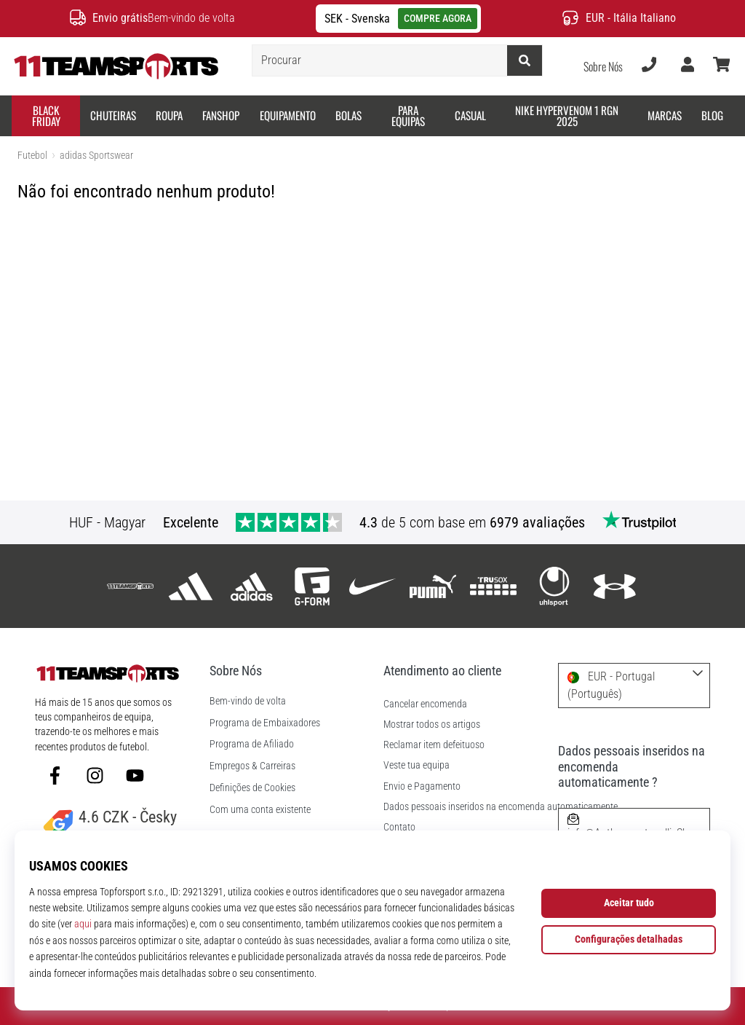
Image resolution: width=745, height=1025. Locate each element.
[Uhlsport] (554, 586)
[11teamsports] (130, 586)
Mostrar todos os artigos (431, 724)
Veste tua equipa (416, 765)
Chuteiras (113, 115)
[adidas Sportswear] (251, 586)
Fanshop (220, 115)
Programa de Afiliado (252, 744)
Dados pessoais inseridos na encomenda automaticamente (500, 807)
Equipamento (288, 115)
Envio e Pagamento (422, 786)
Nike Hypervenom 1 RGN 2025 (566, 115)
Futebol (32, 155)
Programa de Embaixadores (265, 723)
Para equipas (408, 115)
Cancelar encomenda (425, 704)
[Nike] (372, 586)
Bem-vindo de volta (248, 701)
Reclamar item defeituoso (434, 745)
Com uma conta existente (260, 810)
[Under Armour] (614, 586)
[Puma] (433, 586)
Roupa (169, 115)
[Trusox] (493, 586)
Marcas (665, 115)
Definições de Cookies (252, 788)
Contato (399, 827)
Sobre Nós (603, 66)
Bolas (348, 115)
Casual (470, 115)
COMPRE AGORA (437, 18)
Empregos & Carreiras (252, 766)
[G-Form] (312, 586)
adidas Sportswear (96, 155)
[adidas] (191, 586)
